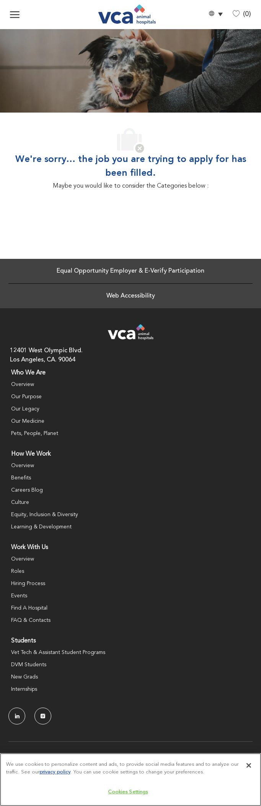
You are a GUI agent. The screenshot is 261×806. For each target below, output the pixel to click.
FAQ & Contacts (31, 620)
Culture (20, 502)
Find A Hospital (29, 608)
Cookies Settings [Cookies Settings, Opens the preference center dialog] (128, 792)
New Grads (24, 677)
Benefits (21, 478)
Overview (22, 384)
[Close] (248, 765)
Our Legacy (25, 409)
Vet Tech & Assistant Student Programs (58, 652)
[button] (215, 15)
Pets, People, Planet (34, 433)
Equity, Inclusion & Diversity (44, 514)
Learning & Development (41, 527)
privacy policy (54, 772)
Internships (24, 689)
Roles (17, 571)
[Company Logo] (127, 15)
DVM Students (28, 664)
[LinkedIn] (16, 716)
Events (19, 595)
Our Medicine (27, 421)
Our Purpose (26, 396)
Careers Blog (27, 490)
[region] (130, 779)
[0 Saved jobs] (242, 14)
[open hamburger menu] (15, 14)
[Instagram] (42, 716)
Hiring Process (28, 583)
